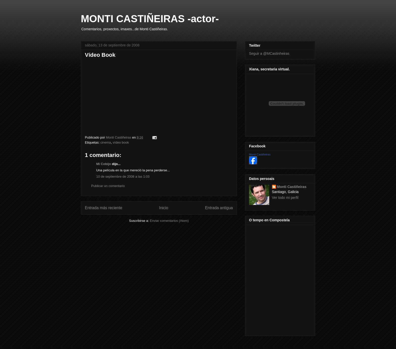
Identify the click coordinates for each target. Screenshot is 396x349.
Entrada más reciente (103, 208)
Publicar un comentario (108, 186)
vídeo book (121, 142)
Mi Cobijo (103, 164)
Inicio (163, 208)
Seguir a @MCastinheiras (269, 53)
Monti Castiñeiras (259, 154)
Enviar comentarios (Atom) (169, 221)
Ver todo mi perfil (285, 198)
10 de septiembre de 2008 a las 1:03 (123, 176)
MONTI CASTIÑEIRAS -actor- (150, 18)
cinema (105, 142)
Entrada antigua (219, 208)
